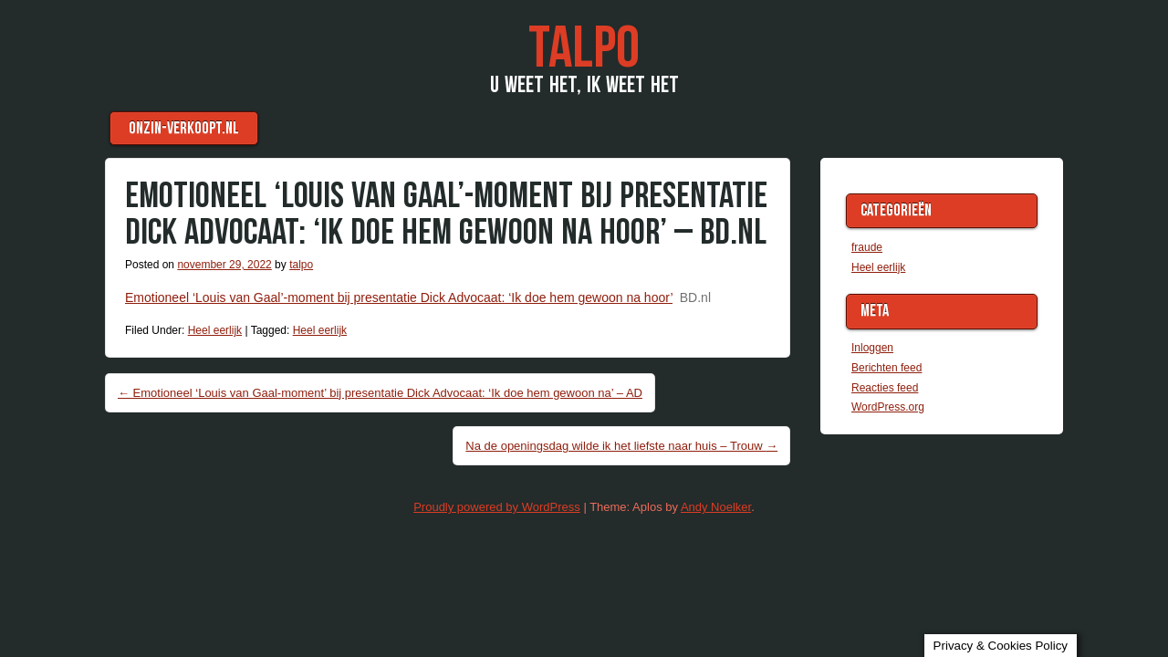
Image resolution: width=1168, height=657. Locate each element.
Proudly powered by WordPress (496, 507)
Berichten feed (886, 367)
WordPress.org (887, 407)
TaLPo (584, 49)
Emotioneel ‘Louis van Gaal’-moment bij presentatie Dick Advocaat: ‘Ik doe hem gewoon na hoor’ (399, 297)
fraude (866, 247)
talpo (301, 264)
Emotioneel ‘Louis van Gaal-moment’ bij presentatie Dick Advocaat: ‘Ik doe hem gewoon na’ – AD (380, 393)
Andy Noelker (716, 507)
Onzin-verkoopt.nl (184, 128)
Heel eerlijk (215, 330)
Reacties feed (884, 387)
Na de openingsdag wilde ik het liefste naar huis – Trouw (621, 446)
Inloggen (872, 347)
